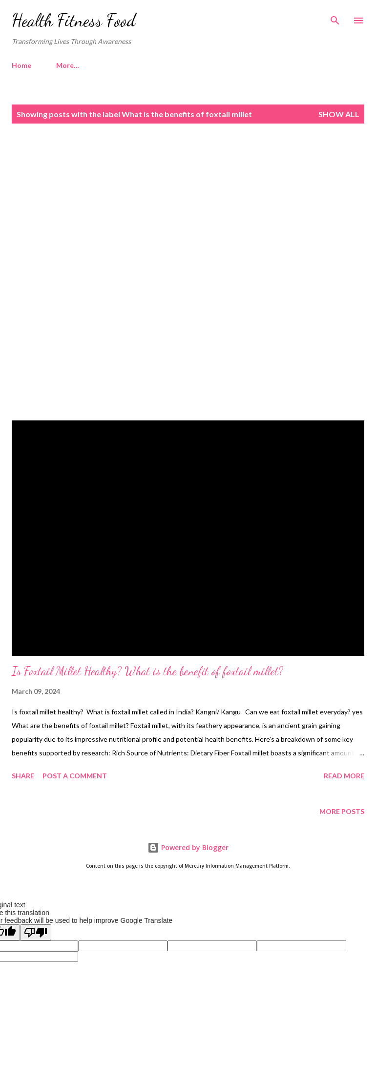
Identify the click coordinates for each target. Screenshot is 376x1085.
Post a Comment (74, 776)
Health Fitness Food (74, 20)
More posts (341, 811)
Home (21, 65)
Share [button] (23, 776)
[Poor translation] (35, 932)
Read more (344, 776)
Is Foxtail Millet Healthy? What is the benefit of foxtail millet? (147, 671)
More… (67, 65)
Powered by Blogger (188, 847)
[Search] (335, 17)
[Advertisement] (188, 215)
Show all (338, 114)
